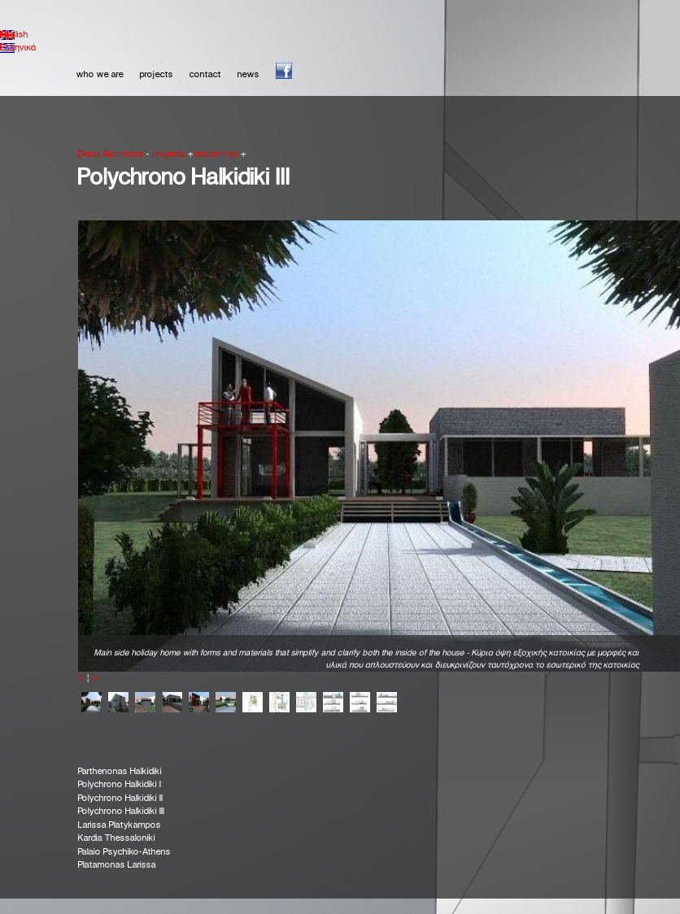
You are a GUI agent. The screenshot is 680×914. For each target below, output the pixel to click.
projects (156, 75)
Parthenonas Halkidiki (120, 772)
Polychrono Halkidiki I (119, 785)
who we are (100, 75)
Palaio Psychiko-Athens (124, 852)
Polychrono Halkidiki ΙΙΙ (121, 811)
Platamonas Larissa (117, 865)
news (248, 75)
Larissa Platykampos (119, 825)
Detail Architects (111, 154)
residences (216, 154)
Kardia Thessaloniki (116, 838)
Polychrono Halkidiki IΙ (120, 798)
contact (205, 75)
